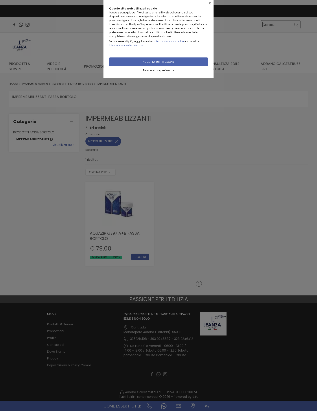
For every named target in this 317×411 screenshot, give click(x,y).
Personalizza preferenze (158, 70)
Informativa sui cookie (169, 41)
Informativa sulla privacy (126, 45)
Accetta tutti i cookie (158, 62)
